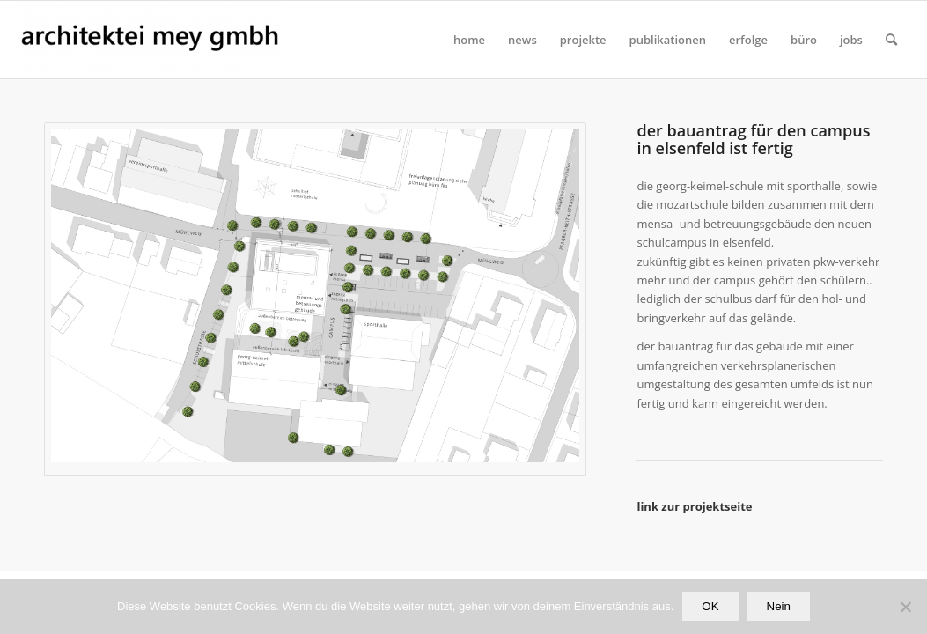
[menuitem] (469, 39)
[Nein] (905, 607)
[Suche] (891, 39)
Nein (779, 606)
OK (710, 606)
